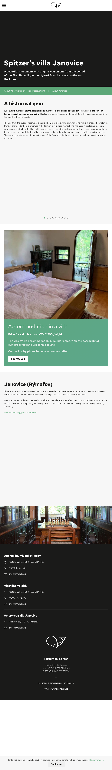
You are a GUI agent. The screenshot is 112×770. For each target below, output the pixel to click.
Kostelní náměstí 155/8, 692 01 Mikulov (26, 560)
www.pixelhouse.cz (59, 687)
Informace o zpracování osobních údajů (56, 681)
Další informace (96, 760)
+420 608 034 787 (17, 566)
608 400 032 (18, 357)
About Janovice (59, 91)
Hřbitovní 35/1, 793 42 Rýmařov (23, 620)
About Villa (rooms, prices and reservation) (24, 91)
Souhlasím (56, 764)
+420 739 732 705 (17, 596)
